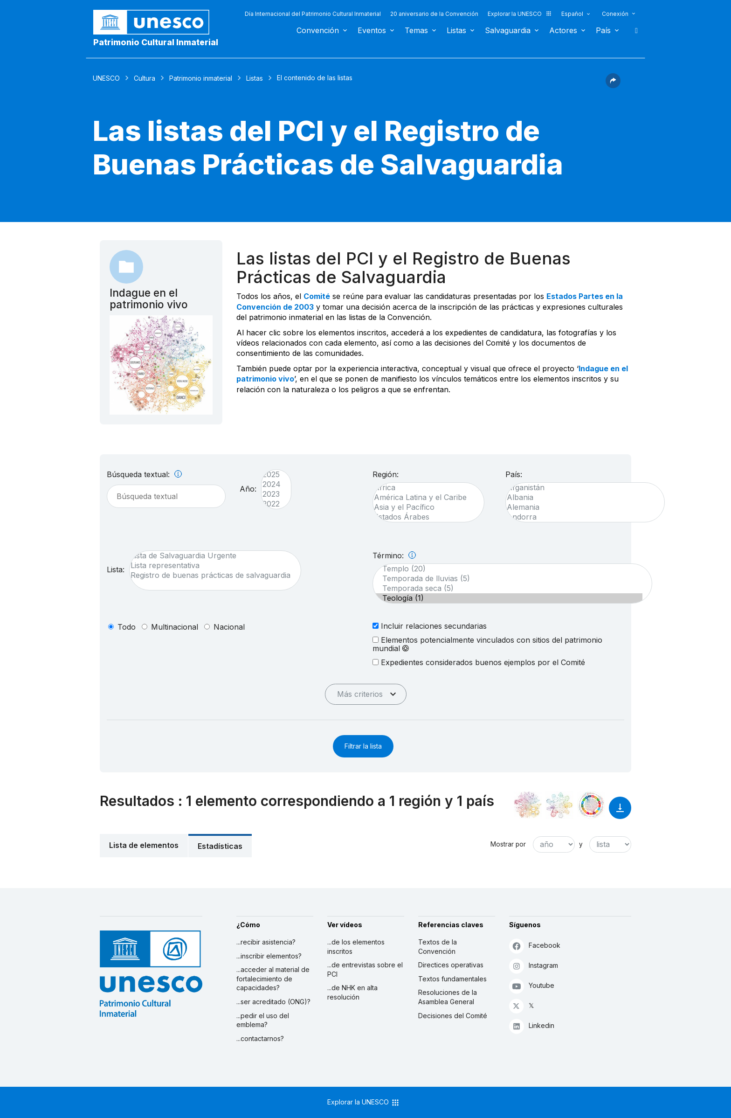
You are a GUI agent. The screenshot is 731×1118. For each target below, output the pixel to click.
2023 (272, 494)
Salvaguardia (508, 30)
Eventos (372, 30)
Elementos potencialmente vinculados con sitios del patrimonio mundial (487, 644)
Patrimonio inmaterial (200, 78)
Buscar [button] (633, 30)
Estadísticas (220, 846)
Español (572, 13)
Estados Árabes (424, 517)
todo (126, 627)
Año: (248, 488)
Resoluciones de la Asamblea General (447, 997)
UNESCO (106, 78)
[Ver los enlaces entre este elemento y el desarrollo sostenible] (591, 805)
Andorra (580, 517)
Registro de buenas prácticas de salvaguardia (210, 575)
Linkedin (531, 1026)
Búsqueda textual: (144, 474)
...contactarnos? (260, 1038)
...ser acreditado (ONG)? (273, 1002)
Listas (456, 30)
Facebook (534, 945)
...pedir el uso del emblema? (262, 1020)
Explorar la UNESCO (520, 13)
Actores (563, 30)
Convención (318, 30)
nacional (229, 627)
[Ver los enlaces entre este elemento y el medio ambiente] (559, 805)
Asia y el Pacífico (424, 507)
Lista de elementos (144, 845)
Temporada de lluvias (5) (507, 578)
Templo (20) (507, 569)
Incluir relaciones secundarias (429, 625)
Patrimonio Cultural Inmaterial (155, 42)
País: (513, 474)
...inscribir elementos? (269, 956)
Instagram (533, 965)
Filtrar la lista (363, 746)
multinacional (174, 627)
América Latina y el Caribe (424, 497)
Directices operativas (450, 965)
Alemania (580, 507)
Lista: (115, 569)
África (424, 488)
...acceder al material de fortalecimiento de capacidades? (273, 978)
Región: (385, 474)
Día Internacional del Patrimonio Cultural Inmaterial (313, 13)
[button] (613, 85)
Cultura (144, 78)
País (603, 30)
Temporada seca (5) (507, 588)
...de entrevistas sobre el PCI (365, 969)
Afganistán (580, 488)
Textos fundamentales (452, 979)
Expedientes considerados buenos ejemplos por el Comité (478, 662)
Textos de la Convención (437, 946)
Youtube (531, 986)
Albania (580, 497)
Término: (394, 555)
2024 (272, 484)
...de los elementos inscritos (356, 946)
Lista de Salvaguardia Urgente (210, 556)
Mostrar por (508, 844)
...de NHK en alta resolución (352, 992)
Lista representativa (210, 565)
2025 (272, 474)
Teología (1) (507, 598)
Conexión (615, 13)
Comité (316, 296)
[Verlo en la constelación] (528, 805)
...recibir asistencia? (266, 942)
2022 (272, 504)
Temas (416, 30)
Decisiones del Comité (452, 1016)
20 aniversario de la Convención (434, 13)
